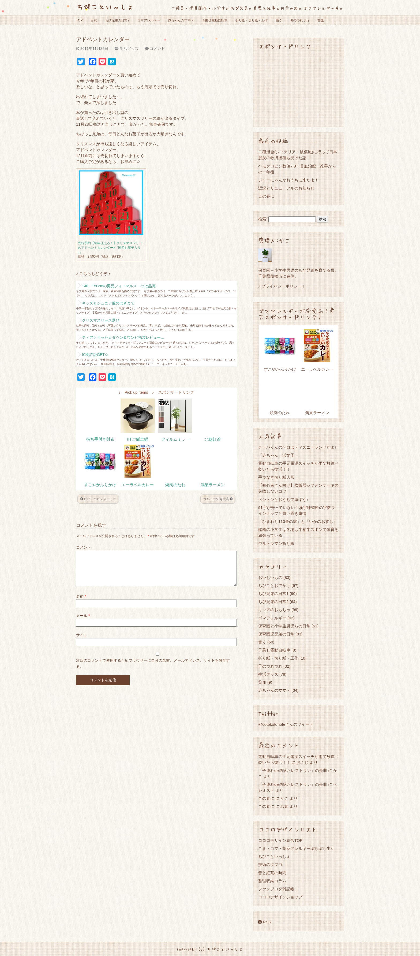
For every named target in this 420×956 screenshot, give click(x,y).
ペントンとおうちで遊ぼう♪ (283, 499)
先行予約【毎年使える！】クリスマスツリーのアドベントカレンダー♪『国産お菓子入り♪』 (110, 247)
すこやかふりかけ (100, 485)
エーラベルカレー (138, 485)
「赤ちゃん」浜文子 (276, 455)
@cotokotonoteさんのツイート (285, 724)
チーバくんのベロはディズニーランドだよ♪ (297, 447)
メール (83, 622)
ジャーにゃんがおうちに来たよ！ (288, 180)
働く (279, 20)
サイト (81, 641)
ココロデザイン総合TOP (280, 840)
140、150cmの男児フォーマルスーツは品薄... (120, 286)
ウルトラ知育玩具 (217, 499)
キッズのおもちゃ (274, 609)
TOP (79, 20)
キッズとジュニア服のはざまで (108, 303)
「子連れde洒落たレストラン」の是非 (292, 770)
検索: (262, 219)
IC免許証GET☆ (95, 354)
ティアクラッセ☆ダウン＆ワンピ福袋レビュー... (123, 337)
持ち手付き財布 (100, 439)
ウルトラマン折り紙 (276, 543)
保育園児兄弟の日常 (276, 634)
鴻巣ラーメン (213, 485)
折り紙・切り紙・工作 (251, 20)
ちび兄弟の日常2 (117, 20)
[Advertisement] (298, 87)
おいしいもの (270, 577)
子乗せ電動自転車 (214, 20)
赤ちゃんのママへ (181, 20)
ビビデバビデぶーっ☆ (98, 499)
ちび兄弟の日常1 (273, 593)
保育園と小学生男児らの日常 (284, 626)
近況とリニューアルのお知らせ (286, 188)
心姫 (284, 806)
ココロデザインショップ (280, 897)
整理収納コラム (272, 881)
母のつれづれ (299, 20)
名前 (81, 603)
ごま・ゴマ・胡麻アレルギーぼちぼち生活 (296, 848)
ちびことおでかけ (274, 585)
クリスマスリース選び (100, 320)
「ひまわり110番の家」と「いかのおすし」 (297, 521)
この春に (266, 196)
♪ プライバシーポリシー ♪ (281, 286)
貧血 (320, 20)
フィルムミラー (175, 439)
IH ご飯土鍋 (137, 439)
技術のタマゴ (270, 864)
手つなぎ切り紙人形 (276, 477)
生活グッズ (129, 48)
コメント (157, 48)
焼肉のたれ (175, 485)
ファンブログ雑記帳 (276, 889)
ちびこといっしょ (105, 6)
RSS (264, 922)
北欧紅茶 (213, 439)
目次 (94, 20)
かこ (284, 798)
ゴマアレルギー (148, 20)
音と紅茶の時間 (272, 873)
